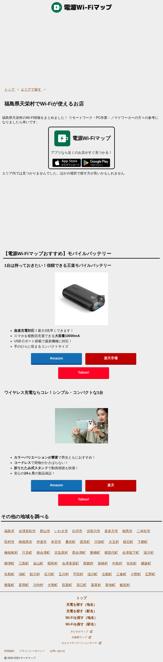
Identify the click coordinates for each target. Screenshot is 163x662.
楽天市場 (111, 358)
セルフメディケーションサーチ (81, 642)
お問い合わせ (57, 651)
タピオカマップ (81, 631)
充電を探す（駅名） (81, 611)
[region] (81, 48)
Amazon (56, 358)
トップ (81, 598)
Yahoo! (83, 372)
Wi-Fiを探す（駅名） (82, 624)
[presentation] (101, 298)
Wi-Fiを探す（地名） (82, 618)
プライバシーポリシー (32, 651)
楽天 (110, 485)
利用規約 (9, 651)
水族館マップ (81, 637)
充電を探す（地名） (81, 604)
